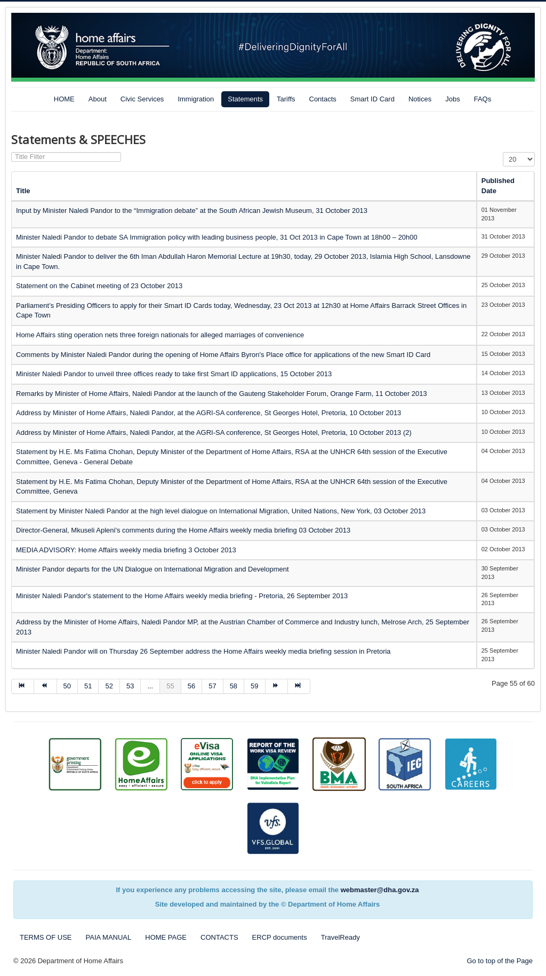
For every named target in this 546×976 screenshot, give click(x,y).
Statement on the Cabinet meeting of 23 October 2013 (99, 286)
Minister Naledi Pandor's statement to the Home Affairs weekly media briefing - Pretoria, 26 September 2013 (182, 596)
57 (212, 686)
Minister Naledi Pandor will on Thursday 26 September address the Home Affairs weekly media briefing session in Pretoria (203, 651)
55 (170, 686)
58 (233, 686)
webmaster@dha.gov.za (380, 890)
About (98, 99)
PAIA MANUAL (109, 937)
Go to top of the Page (500, 961)
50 (67, 686)
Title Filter (11, 152)
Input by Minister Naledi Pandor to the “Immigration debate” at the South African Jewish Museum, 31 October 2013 (191, 211)
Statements (245, 99)
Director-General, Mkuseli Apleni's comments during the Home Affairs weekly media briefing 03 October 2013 (183, 530)
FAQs (483, 99)
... (150, 686)
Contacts (322, 99)
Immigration (196, 99)
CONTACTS (219, 937)
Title (23, 191)
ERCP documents (279, 937)
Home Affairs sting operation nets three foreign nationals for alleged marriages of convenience (160, 335)
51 (88, 686)
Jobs (452, 99)
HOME (64, 99)
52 (109, 686)
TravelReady (340, 937)
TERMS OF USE (46, 937)
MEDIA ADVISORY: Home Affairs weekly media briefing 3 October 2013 (126, 550)
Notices (419, 99)
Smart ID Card (372, 99)
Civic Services (142, 99)
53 (130, 686)
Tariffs (286, 99)
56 (191, 686)
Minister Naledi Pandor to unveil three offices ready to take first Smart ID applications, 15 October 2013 (174, 374)
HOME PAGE (166, 937)
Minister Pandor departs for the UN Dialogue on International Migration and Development (152, 569)
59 (254, 686)
